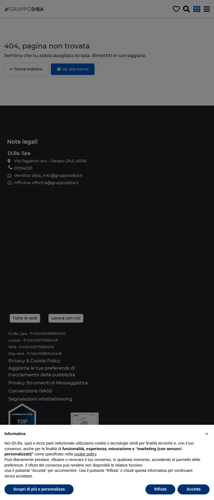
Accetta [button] (193, 489)
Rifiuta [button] (160, 489)
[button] (206, 433)
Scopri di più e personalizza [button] (39, 489)
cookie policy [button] (85, 454)
